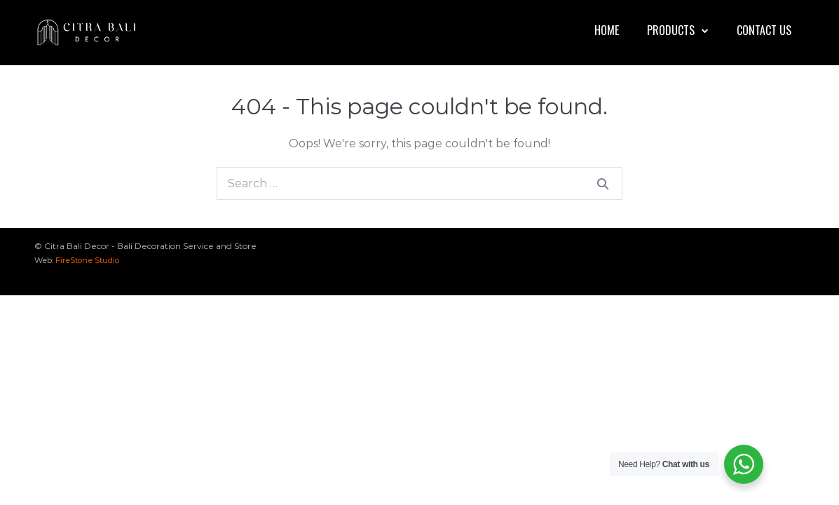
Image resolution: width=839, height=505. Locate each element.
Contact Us (764, 30)
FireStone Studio (87, 260)
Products (678, 30)
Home (606, 30)
